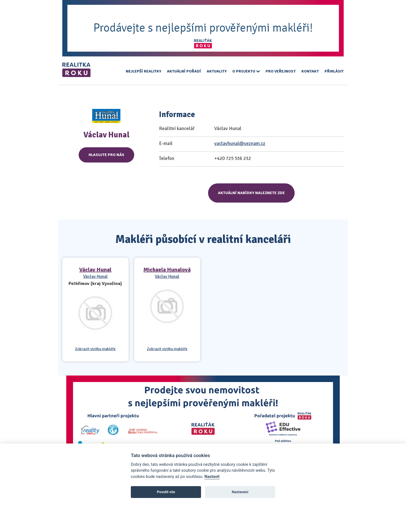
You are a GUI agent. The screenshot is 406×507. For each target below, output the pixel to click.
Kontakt (310, 71)
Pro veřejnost (281, 71)
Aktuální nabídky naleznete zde (251, 192)
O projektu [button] (246, 71)
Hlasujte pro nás (106, 154)
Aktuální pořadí (184, 71)
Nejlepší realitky (143, 71)
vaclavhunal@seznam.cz (239, 143)
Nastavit (212, 476)
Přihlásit (334, 71)
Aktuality (217, 71)
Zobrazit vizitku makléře (95, 349)
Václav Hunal (95, 269)
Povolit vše (166, 492)
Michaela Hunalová (167, 269)
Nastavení (240, 492)
